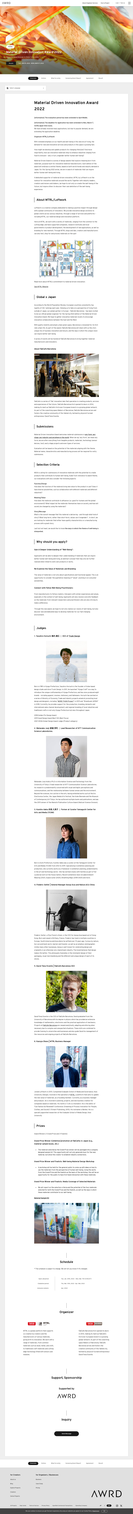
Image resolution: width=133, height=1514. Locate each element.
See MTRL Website (41, 287)
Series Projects (15, 1496)
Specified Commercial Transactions (62, 1505)
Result (101, 78)
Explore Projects (15, 1488)
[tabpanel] (66, 40)
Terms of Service (34, 1505)
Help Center (23, 1505)
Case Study (39, 1484)
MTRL (72, 1095)
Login (117, 3)
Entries (43, 78)
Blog (11, 1484)
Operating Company (81, 1505)
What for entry (55, 78)
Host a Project (105, 3)
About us (13, 1479)
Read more (96, 1511)
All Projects (13, 1505)
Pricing (38, 1488)
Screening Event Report (73, 78)
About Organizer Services (90, 3)
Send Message (66, 1434)
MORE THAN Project (65, 701)
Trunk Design (74, 636)
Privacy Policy (45, 1505)
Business (38, 1479)
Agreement (89, 78)
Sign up (123, 3)
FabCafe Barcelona (50, 1025)
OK (104, 1511)
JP (100, 1506)
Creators (13, 1492)
